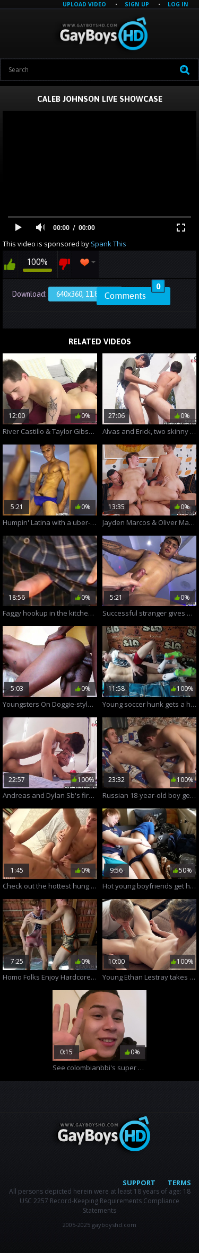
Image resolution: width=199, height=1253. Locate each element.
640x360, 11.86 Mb (85, 294)
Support (139, 1182)
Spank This (108, 243)
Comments (135, 294)
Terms (179, 1182)
